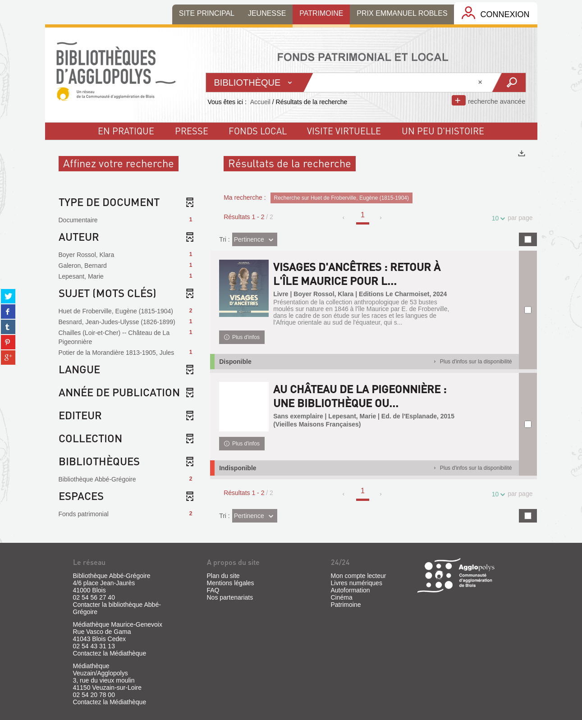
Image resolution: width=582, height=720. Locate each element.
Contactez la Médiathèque (110, 653)
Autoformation (350, 590)
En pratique (126, 131)
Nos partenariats (230, 597)
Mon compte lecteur (358, 575)
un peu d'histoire (443, 131)
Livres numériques (356, 583)
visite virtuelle (344, 131)
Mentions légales (230, 583)
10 (497, 218)
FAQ (213, 590)
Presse (191, 131)
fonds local (258, 131)
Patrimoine (346, 604)
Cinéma (342, 597)
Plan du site (223, 575)
